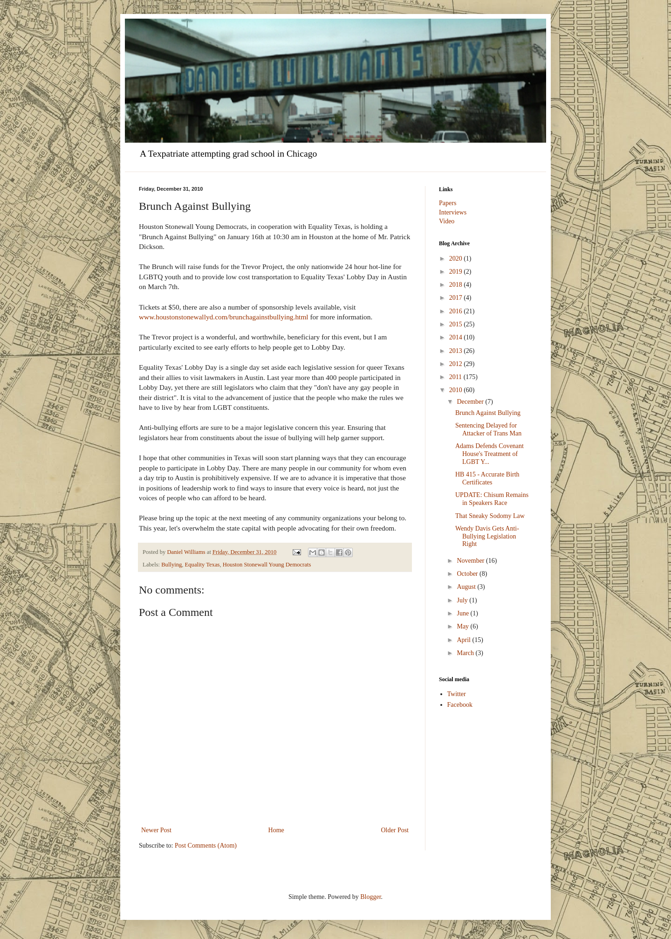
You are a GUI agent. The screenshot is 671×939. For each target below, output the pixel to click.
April (464, 639)
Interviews (452, 212)
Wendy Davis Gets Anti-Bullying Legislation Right (487, 536)
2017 (456, 297)
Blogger (370, 896)
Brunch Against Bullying (487, 412)
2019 (456, 271)
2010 (456, 390)
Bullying (171, 564)
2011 (456, 376)
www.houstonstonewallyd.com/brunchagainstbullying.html (223, 317)
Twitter (456, 693)
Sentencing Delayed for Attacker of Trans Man (488, 429)
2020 (456, 258)
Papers (447, 203)
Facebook (459, 704)
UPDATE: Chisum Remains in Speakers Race (491, 498)
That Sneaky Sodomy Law (490, 515)
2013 (456, 350)
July (463, 600)
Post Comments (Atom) (206, 845)
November (471, 560)
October (468, 573)
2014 (456, 337)
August (467, 586)
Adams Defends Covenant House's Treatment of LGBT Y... (489, 453)
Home (276, 830)
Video (446, 221)
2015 (456, 324)
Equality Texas (202, 564)
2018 (456, 284)
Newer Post (156, 830)
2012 (456, 363)
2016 (456, 311)
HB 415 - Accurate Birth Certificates (487, 478)
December (471, 401)
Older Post (395, 830)
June (463, 613)
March (466, 652)
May (463, 626)
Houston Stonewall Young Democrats (267, 564)
